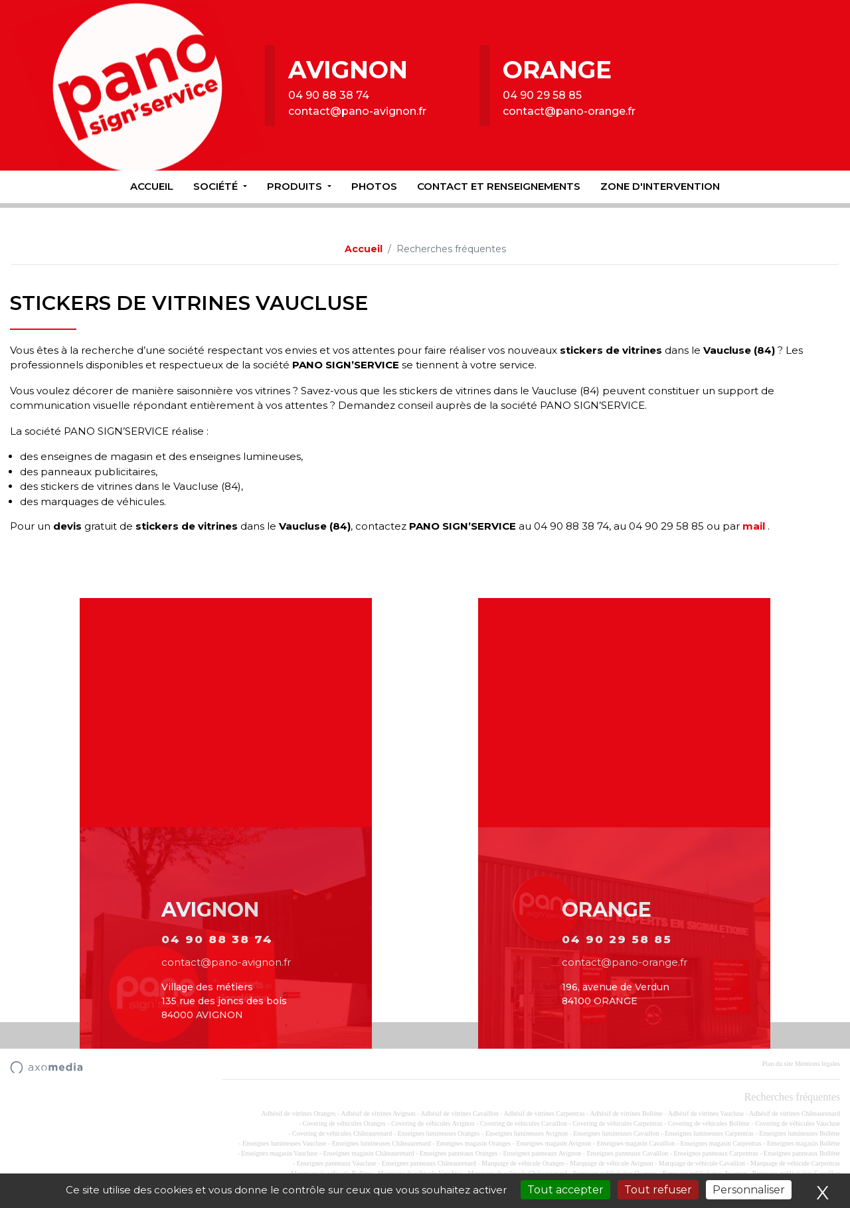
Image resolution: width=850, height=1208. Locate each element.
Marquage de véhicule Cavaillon (702, 1163)
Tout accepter (565, 1189)
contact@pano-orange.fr (569, 111)
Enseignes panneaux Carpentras (716, 1153)
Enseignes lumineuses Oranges (439, 1133)
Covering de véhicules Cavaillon (523, 1123)
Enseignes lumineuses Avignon (526, 1133)
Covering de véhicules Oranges (343, 1123)
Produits (296, 186)
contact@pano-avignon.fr (357, 111)
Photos (374, 186)
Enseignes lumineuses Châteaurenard (381, 1143)
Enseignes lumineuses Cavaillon (616, 1133)
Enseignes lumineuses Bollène (799, 1133)
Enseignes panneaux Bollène (802, 1153)
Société (216, 186)
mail (753, 526)
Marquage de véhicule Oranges (522, 1163)
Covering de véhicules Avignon (433, 1123)
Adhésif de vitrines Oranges (299, 1113)
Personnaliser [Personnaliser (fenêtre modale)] (749, 1189)
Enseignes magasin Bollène (803, 1143)
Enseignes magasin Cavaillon (635, 1143)
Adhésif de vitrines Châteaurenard (794, 1113)
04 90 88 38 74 (328, 95)
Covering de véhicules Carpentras (617, 1123)
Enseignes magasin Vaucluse (279, 1153)
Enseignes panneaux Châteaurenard (429, 1163)
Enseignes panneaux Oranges (458, 1153)
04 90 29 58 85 (542, 95)
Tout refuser (658, 1189)
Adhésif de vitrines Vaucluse (706, 1113)
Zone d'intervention (660, 186)
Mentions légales (817, 1063)
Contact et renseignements (498, 186)
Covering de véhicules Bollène (709, 1123)
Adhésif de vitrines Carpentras (544, 1113)
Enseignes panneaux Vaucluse (337, 1163)
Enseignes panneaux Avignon (542, 1153)
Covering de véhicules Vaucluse (797, 1123)
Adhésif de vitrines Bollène (626, 1113)
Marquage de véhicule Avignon (611, 1163)
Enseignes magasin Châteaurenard (368, 1153)
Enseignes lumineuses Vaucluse (284, 1143)
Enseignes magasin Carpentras (720, 1143)
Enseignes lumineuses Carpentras (709, 1133)
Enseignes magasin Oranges (473, 1143)
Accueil (151, 186)
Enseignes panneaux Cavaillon (627, 1153)
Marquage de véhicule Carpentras (795, 1163)
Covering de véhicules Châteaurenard (342, 1133)
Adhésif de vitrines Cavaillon (459, 1113)
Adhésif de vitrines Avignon (378, 1113)
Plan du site (778, 1063)
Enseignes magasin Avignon (553, 1143)
